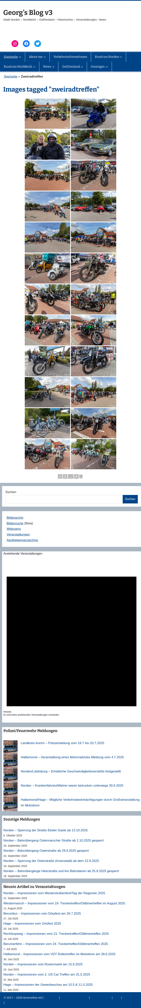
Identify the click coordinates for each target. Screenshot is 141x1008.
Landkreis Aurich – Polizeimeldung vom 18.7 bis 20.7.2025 (62, 743)
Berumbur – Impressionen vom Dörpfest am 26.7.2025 (42, 913)
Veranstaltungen (18, 534)
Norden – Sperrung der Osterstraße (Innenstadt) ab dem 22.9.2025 (51, 861)
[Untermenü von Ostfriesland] (82, 67)
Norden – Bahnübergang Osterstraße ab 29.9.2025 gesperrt (46, 850)
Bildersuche (15, 523)
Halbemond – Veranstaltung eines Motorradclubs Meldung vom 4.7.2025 (72, 757)
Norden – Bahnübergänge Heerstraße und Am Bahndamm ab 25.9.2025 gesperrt (61, 871)
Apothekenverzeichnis (22, 540)
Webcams (14, 529)
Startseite (10, 76)
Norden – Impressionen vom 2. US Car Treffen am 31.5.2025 (46, 974)
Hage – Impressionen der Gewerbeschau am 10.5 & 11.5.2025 (48, 984)
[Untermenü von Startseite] (20, 57)
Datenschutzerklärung (75, 997)
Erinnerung (129, 997)
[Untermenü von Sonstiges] (107, 67)
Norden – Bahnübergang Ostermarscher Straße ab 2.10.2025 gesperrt (53, 840)
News (117, 997)
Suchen (10, 492)
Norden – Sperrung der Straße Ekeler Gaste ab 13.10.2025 (45, 830)
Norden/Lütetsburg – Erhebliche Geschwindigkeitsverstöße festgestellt (71, 771)
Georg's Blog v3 (28, 12)
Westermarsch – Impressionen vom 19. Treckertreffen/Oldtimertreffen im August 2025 (64, 903)
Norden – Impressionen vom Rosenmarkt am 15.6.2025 (43, 964)
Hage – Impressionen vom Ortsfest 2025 (32, 923)
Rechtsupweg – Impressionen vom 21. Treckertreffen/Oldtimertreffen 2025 (56, 934)
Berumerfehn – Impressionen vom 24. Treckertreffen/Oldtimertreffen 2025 (55, 944)
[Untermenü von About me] (44, 57)
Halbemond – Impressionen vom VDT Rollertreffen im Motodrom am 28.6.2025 (59, 954)
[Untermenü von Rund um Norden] (121, 57)
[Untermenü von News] (53, 67)
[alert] (71, 638)
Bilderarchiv (15, 517)
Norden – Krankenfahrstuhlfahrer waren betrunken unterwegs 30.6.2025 (72, 785)
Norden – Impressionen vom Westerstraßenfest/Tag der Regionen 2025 (54, 893)
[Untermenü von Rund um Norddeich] (34, 67)
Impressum (51, 997)
